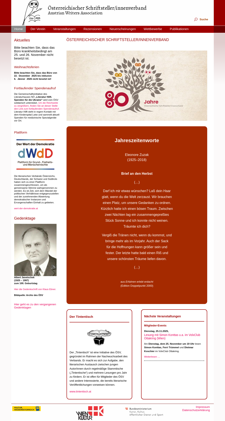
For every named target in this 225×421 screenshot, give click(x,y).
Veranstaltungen (64, 29)
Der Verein (38, 29)
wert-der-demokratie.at (26, 208)
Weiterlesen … (152, 356)
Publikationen (179, 29)
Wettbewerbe (153, 29)
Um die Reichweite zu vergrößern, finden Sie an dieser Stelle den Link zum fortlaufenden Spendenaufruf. (37, 106)
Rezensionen (92, 29)
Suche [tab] (201, 19)
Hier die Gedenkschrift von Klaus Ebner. (35, 289)
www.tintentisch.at (80, 391)
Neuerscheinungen (123, 29)
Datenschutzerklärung (196, 410)
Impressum (203, 407)
